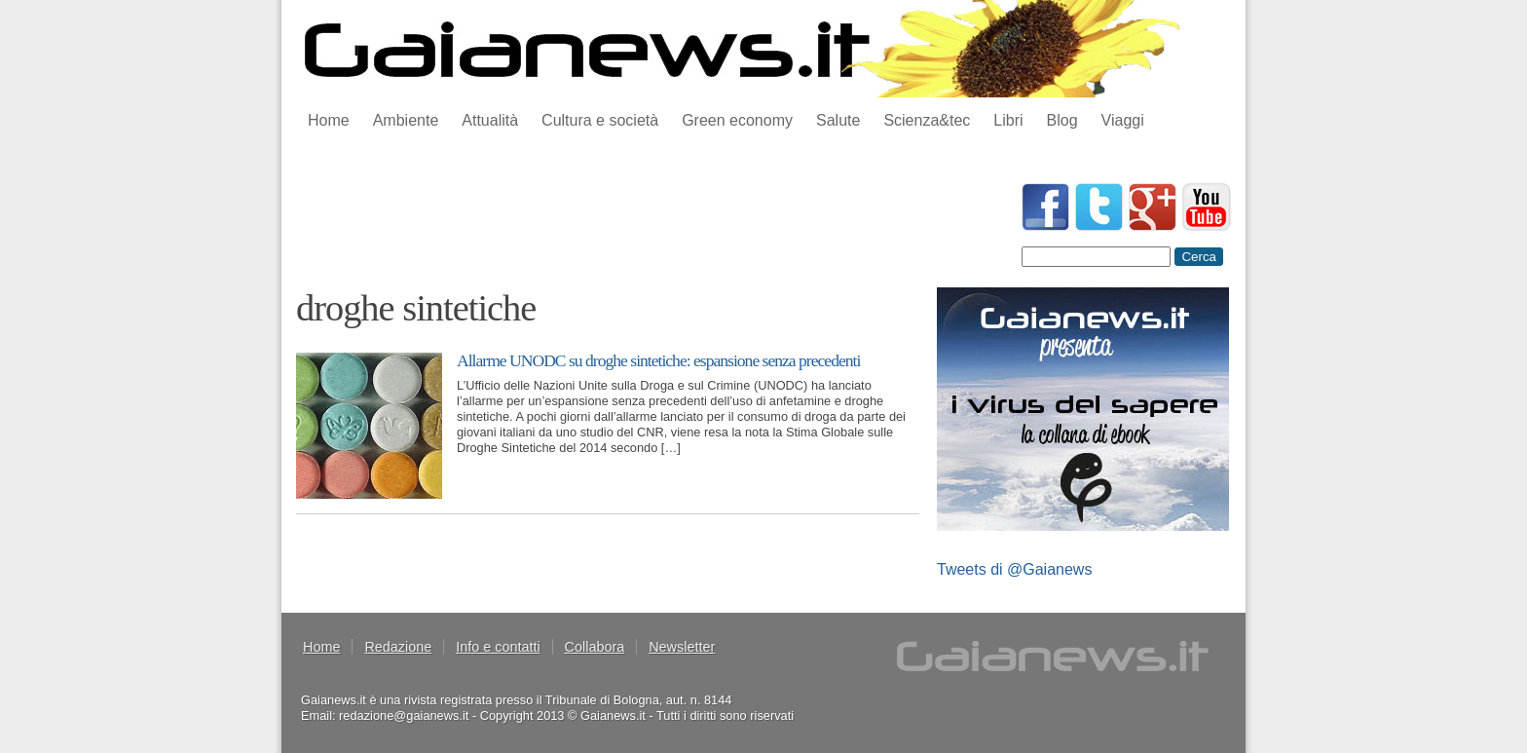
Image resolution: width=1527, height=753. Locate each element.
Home (329, 120)
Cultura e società (599, 120)
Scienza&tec (926, 120)
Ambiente (406, 120)
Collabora (595, 647)
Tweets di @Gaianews (1014, 569)
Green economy (737, 120)
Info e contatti (498, 647)
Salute (838, 120)
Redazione (397, 647)
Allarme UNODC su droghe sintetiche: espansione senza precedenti (658, 360)
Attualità (490, 120)
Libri (1008, 120)
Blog (1062, 120)
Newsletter (682, 647)
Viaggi (1122, 120)
